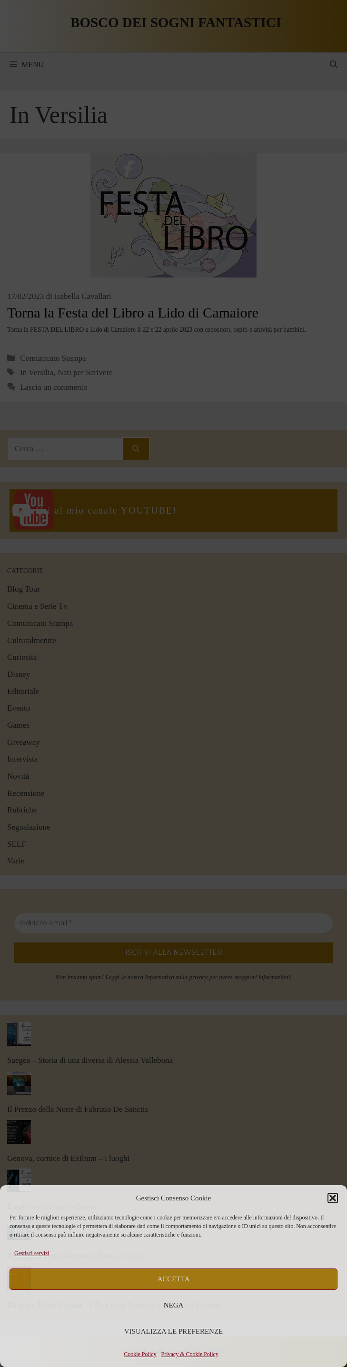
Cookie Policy (140, 1354)
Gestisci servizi (32, 1253)
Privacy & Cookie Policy (189, 1354)
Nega (174, 1305)
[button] (332, 1198)
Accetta (174, 1279)
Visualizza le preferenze (173, 1331)
